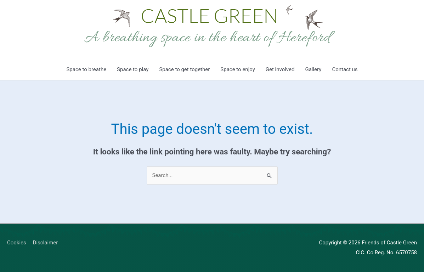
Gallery (313, 69)
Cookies (16, 242)
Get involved (280, 69)
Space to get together (184, 69)
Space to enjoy (237, 69)
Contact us (344, 69)
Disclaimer (45, 242)
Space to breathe (86, 69)
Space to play (132, 69)
